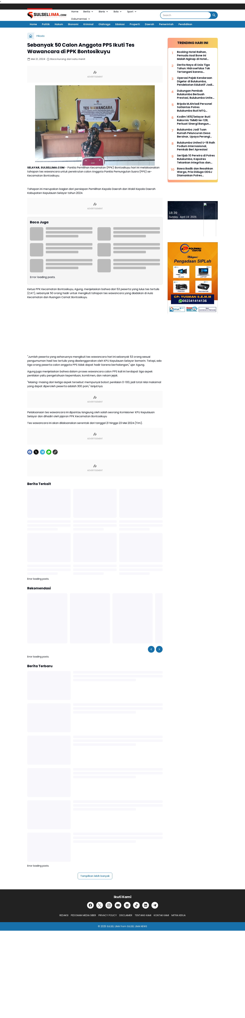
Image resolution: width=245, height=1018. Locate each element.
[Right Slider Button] (159, 649)
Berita (88, 11)
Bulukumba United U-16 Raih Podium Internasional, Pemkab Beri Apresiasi (196, 146)
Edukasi (120, 24)
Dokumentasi (81, 19)
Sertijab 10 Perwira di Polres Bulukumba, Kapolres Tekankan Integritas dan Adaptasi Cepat (196, 159)
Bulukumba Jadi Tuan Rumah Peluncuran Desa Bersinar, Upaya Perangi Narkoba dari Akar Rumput (195, 133)
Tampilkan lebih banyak (95, 876)
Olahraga (104, 24)
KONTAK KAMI (161, 915)
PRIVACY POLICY (107, 915)
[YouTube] (118, 905)
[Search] (185, 15)
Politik (46, 24)
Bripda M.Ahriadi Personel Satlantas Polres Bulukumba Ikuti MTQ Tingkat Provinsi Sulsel (194, 107)
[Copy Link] (55, 452)
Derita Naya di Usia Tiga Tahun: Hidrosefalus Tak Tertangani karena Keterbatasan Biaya (193, 68)
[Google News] (127, 905)
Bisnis (104, 11)
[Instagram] (108, 905)
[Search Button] (214, 15)
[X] (36, 452)
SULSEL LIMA (113, 926)
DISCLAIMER (125, 915)
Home (74, 11)
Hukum (59, 24)
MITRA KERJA (178, 915)
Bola (118, 11)
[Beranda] (30, 36)
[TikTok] (136, 905)
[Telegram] (42, 452)
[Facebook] (29, 452)
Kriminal (88, 24)
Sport (132, 11)
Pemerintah (166, 24)
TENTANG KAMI (143, 915)
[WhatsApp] (48, 452)
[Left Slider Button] (151, 649)
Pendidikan (185, 24)
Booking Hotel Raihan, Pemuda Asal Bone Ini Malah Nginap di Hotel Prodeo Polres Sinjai (192, 55)
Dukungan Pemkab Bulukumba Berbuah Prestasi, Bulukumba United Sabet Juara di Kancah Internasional (195, 94)
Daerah (149, 24)
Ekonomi (73, 24)
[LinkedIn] (145, 905)
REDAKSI (63, 915)
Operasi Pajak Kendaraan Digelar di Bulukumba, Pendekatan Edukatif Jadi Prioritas (194, 81)
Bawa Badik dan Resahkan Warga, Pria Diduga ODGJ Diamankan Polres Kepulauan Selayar (195, 172)
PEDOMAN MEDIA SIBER (83, 915)
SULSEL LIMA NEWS (137, 926)
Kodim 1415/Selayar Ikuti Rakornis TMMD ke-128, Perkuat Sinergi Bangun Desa (193, 120)
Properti (135, 24)
